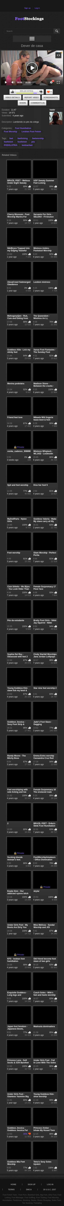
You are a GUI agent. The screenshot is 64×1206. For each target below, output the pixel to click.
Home (13, 1184)
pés (33, 142)
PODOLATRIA (10, 145)
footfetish (22, 142)
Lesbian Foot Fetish (31, 131)
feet (11, 138)
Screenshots (51, 97)
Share (22, 103)
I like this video (12, 91)
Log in (37, 8)
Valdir (52, 110)
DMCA (29, 1189)
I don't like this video (41, 91)
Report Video (31, 97)
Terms (11, 1189)
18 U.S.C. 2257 (49, 1189)
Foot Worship (10, 131)
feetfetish (8, 142)
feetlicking (23, 138)
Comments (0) (38, 103)
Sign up (27, 8)
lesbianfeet (27, 145)
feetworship (38, 138)
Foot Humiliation (23, 128)
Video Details (12, 97)
